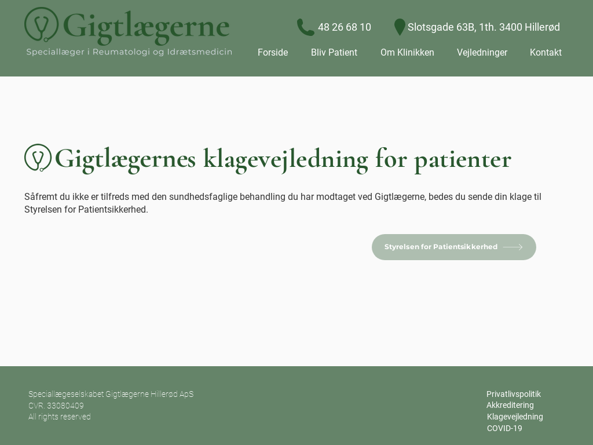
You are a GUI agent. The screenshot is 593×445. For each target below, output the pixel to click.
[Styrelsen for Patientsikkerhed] (454, 247)
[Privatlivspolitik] (514, 394)
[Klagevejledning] (515, 417)
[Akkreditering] (510, 405)
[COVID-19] (504, 429)
